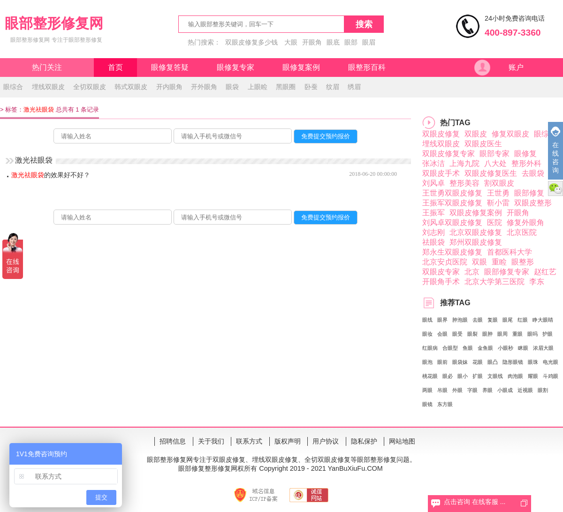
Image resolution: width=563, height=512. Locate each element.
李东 (536, 282)
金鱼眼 (485, 348)
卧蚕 (311, 86)
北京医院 (522, 232)
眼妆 (427, 334)
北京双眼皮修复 (475, 232)
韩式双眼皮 (130, 86)
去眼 (477, 320)
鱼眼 (468, 348)
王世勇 (498, 193)
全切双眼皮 (89, 86)
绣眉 (354, 86)
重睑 (499, 262)
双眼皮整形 (533, 203)
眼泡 (427, 362)
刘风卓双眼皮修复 (452, 222)
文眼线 (495, 376)
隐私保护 (364, 441)
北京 (471, 272)
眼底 (333, 42)
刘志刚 (433, 232)
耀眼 (533, 376)
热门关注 (47, 67)
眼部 (351, 42)
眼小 (462, 376)
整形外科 (526, 163)
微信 (555, 188)
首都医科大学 (509, 252)
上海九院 (464, 163)
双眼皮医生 (483, 144)
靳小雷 (498, 203)
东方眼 (445, 404)
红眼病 (430, 348)
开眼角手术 (441, 282)
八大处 (495, 163)
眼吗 (532, 334)
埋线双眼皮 (48, 86)
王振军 (433, 213)
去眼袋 (533, 173)
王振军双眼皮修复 (452, 203)
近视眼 (525, 390)
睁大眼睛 (543, 320)
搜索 (364, 24)
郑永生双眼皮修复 (452, 252)
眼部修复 (529, 193)
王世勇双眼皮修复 (452, 193)
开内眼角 (169, 86)
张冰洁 (433, 163)
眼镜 (427, 404)
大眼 (290, 42)
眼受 (457, 334)
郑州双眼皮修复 (475, 242)
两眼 (427, 390)
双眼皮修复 (441, 134)
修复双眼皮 (510, 134)
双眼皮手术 (441, 173)
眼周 (502, 334)
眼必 (447, 376)
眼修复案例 (301, 67)
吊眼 (442, 390)
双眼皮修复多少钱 (251, 42)
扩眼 (477, 376)
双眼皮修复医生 (490, 173)
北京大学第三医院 (494, 282)
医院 (494, 222)
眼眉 (368, 42)
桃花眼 (430, 376)
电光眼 (550, 362)
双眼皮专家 (441, 272)
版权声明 (287, 441)
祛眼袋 (433, 242)
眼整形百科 (367, 67)
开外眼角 (204, 86)
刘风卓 (433, 183)
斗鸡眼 (550, 376)
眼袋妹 (460, 362)
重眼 (517, 334)
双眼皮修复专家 (448, 154)
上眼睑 (257, 86)
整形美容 (464, 183)
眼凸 (492, 362)
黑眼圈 (286, 86)
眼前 (442, 362)
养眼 (487, 390)
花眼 (477, 362)
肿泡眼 (460, 320)
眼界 (442, 320)
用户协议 (325, 441)
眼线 (427, 320)
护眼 (547, 334)
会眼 (442, 334)
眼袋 (232, 86)
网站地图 (402, 441)
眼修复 (525, 154)
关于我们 (211, 441)
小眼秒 (505, 348)
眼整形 (522, 262)
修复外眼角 (525, 222)
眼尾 (507, 320)
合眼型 (450, 348)
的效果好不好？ (50, 175)
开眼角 (312, 42)
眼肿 (487, 334)
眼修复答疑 (170, 67)
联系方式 (249, 441)
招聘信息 (173, 441)
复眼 (492, 320)
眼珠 (533, 362)
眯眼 (523, 348)
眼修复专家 (235, 67)
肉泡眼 (515, 376)
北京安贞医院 (444, 262)
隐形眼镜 (512, 362)
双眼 (479, 262)
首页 (115, 67)
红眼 (522, 320)
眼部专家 (494, 154)
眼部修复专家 (506, 272)
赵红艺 (545, 272)
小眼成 (505, 390)
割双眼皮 (499, 183)
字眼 (472, 390)
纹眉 (332, 86)
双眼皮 (475, 134)
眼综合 (13, 86)
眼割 (543, 390)
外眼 (457, 390)
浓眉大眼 (543, 348)
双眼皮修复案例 (475, 213)
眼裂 (472, 334)
